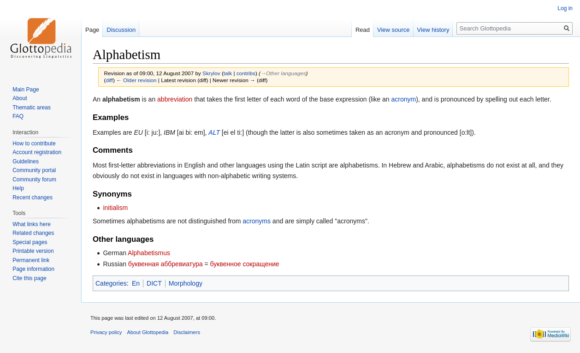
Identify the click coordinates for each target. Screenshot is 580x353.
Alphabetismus (149, 253)
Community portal (34, 170)
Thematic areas (31, 107)
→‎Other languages (283, 73)
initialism (115, 207)
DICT (154, 283)
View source (393, 29)
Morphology (185, 283)
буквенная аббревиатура (165, 264)
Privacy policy (106, 332)
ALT (214, 132)
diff (109, 80)
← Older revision (136, 80)
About (19, 98)
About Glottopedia (148, 332)
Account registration (36, 152)
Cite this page (29, 278)
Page (92, 29)
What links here (31, 224)
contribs (246, 73)
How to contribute (33, 143)
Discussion (121, 29)
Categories (111, 283)
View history (433, 29)
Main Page (25, 89)
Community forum (34, 179)
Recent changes (32, 197)
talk (228, 73)
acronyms (257, 221)
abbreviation (174, 99)
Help (18, 188)
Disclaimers (186, 332)
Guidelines (25, 161)
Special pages (29, 242)
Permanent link (30, 260)
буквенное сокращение (244, 264)
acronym (403, 99)
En (136, 283)
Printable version (32, 251)
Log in (565, 8)
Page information (33, 269)
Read (362, 29)
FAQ (18, 116)
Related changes (33, 233)
